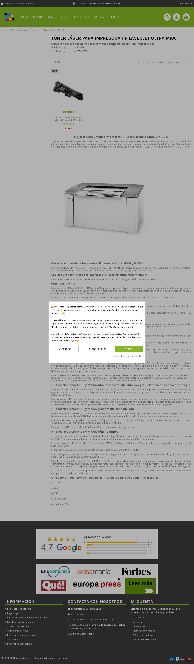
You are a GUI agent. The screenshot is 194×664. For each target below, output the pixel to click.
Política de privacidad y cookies (127, 356)
